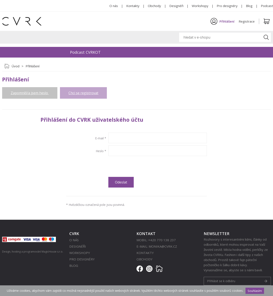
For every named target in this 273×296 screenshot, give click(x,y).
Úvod (15, 66)
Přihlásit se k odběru (221, 281)
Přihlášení (32, 66)
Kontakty (132, 6)
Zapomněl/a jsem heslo (30, 93)
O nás (113, 6)
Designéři (176, 6)
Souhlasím (255, 291)
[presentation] (140, 166)
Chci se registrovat (83, 93)
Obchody (154, 6)
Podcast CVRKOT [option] (85, 52)
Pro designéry (227, 6)
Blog (249, 6)
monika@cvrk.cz (163, 246)
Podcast (267, 6)
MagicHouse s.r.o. (52, 251)
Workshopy (200, 6)
